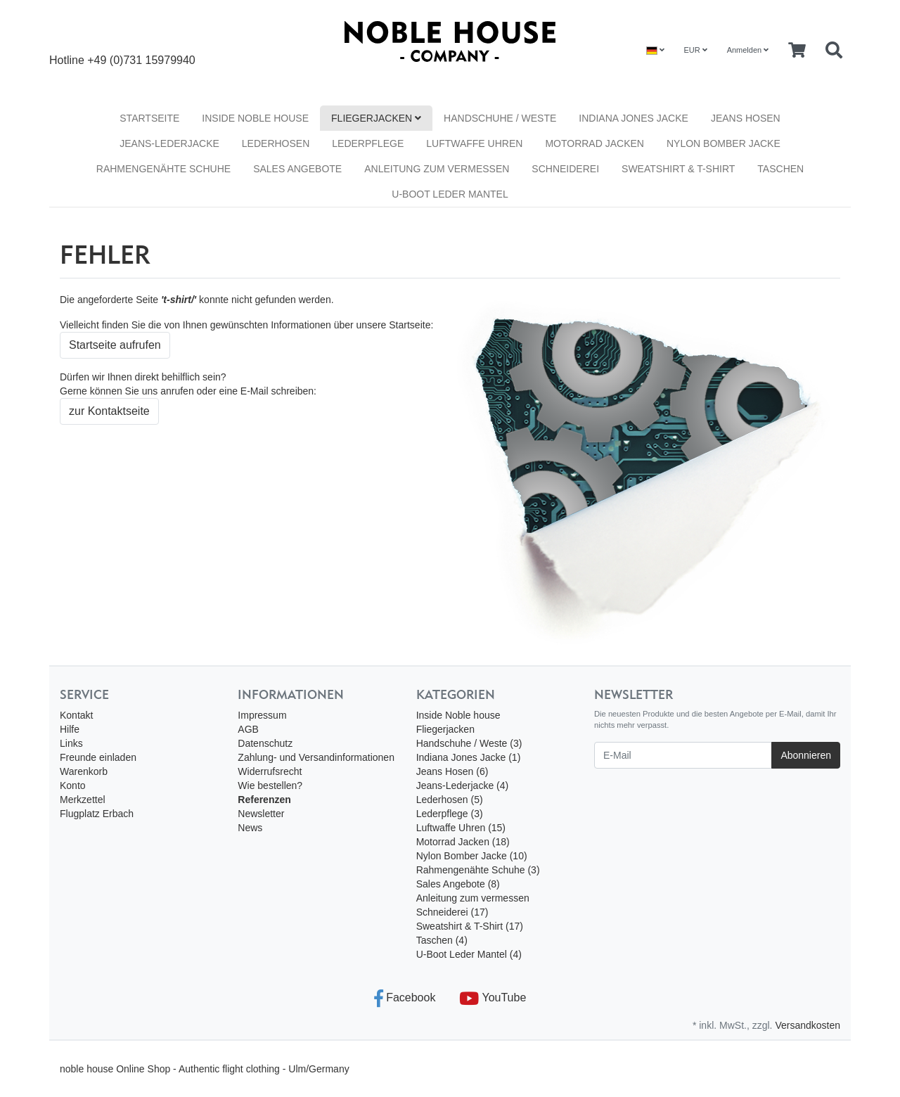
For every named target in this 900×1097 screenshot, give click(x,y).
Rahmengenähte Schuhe (163, 168)
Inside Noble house (255, 118)
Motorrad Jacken (594, 143)
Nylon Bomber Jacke (723, 143)
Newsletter (261, 813)
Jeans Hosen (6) (452, 771)
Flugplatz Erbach (97, 813)
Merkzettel (82, 799)
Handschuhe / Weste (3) (469, 743)
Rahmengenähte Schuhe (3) (478, 869)
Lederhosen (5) (449, 799)
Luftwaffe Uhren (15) (461, 827)
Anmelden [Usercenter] (748, 50)
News (250, 827)
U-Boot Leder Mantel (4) (469, 954)
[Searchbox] (834, 50)
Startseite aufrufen (115, 345)
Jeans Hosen (745, 118)
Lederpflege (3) (449, 813)
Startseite (149, 118)
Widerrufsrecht (270, 771)
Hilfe (69, 729)
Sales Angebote (297, 168)
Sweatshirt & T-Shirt (678, 168)
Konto (73, 785)
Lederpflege (368, 143)
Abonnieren (805, 755)
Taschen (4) (442, 940)
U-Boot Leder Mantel (450, 194)
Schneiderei (565, 168)
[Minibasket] (797, 50)
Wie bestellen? (270, 785)
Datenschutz (265, 743)
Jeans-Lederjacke (169, 143)
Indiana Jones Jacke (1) (468, 757)
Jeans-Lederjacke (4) (462, 785)
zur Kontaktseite (109, 411)
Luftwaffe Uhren (474, 143)
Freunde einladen (98, 757)
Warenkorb (84, 771)
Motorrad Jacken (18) (463, 841)
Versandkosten (807, 1025)
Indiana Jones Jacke (633, 118)
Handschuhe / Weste (500, 118)
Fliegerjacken (376, 118)
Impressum (262, 715)
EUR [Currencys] (695, 50)
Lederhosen (275, 143)
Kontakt (76, 715)
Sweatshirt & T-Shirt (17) (469, 926)
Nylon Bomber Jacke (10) (471, 855)
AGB (248, 729)
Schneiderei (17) (452, 912)
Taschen (780, 168)
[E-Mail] (683, 755)
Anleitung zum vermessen (436, 168)
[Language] (655, 50)
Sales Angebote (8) (458, 884)
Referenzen (264, 799)
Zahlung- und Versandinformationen (316, 757)
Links (71, 743)
